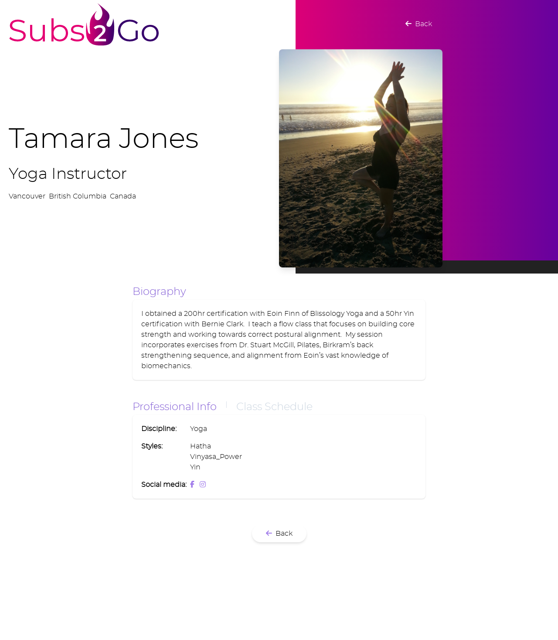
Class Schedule (274, 407)
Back (418, 24)
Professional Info (175, 407)
